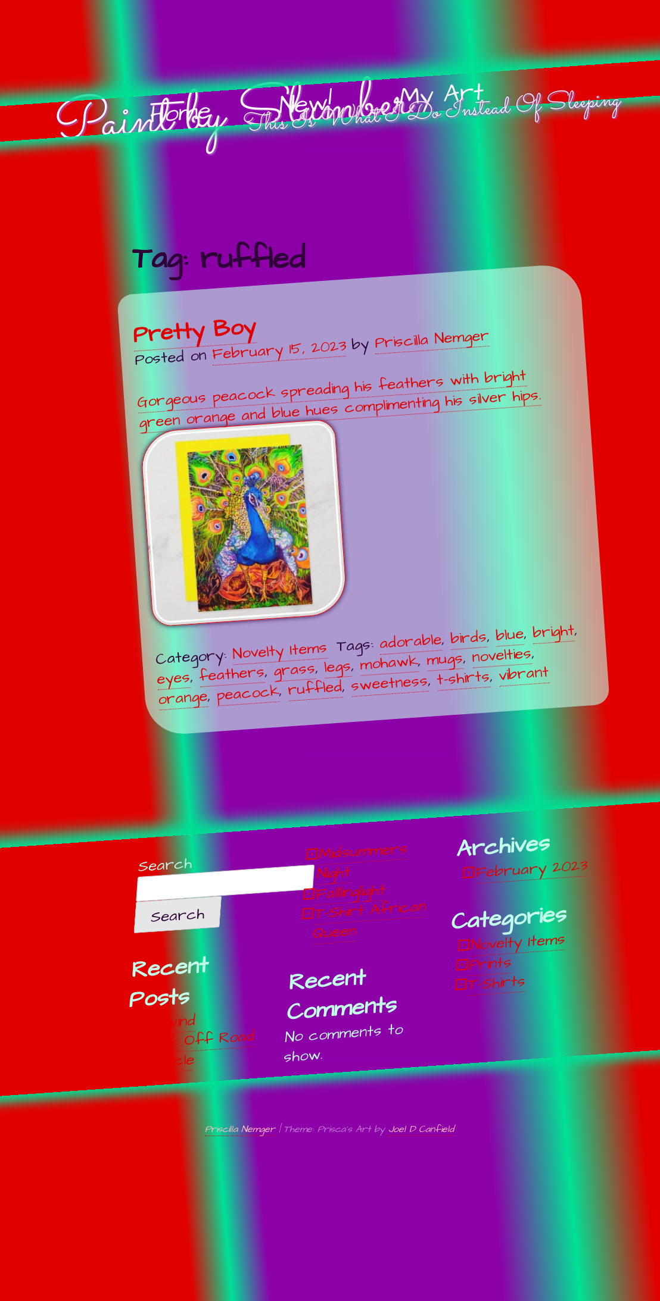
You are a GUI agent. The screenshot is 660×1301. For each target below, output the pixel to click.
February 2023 (531, 869)
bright (553, 632)
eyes (173, 678)
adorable (410, 641)
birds (468, 637)
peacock (247, 692)
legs (337, 666)
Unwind (172, 1022)
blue (509, 635)
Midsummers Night (363, 860)
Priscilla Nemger (431, 339)
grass (294, 669)
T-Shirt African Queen (370, 919)
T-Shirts (497, 982)
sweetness (389, 683)
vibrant (523, 673)
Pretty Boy (194, 331)
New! (305, 105)
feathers (231, 674)
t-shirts (463, 677)
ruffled (315, 688)
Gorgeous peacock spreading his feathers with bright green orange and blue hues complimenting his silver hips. (338, 496)
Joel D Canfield (421, 1129)
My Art (442, 95)
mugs (444, 659)
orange (182, 698)
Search (165, 865)
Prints (491, 963)
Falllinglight (350, 891)
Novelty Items (280, 651)
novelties (501, 655)
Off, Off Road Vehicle (200, 1049)
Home (179, 113)
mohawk (388, 662)
